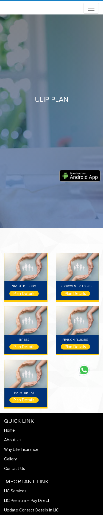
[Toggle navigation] (91, 8)
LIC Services (15, 491)
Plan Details (24, 293)
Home (9, 430)
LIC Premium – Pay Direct (26, 500)
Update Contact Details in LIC (31, 510)
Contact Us (14, 468)
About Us (12, 439)
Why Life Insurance (21, 449)
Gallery (10, 459)
